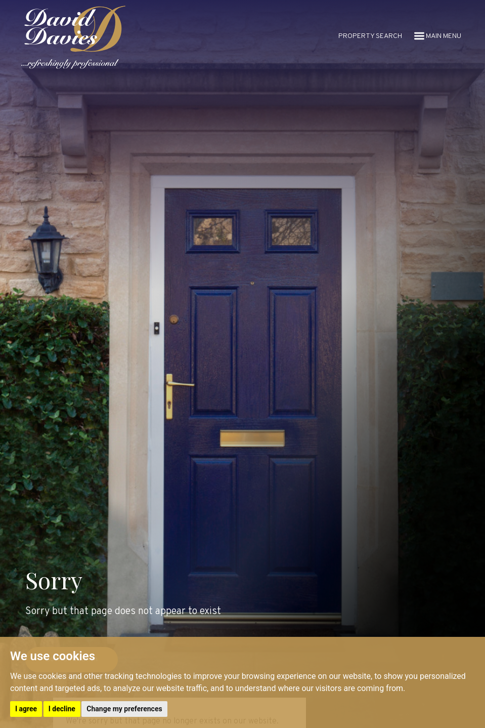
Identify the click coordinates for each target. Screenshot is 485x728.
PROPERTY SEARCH (370, 36)
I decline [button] (62, 709)
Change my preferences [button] (124, 709)
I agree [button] (26, 709)
